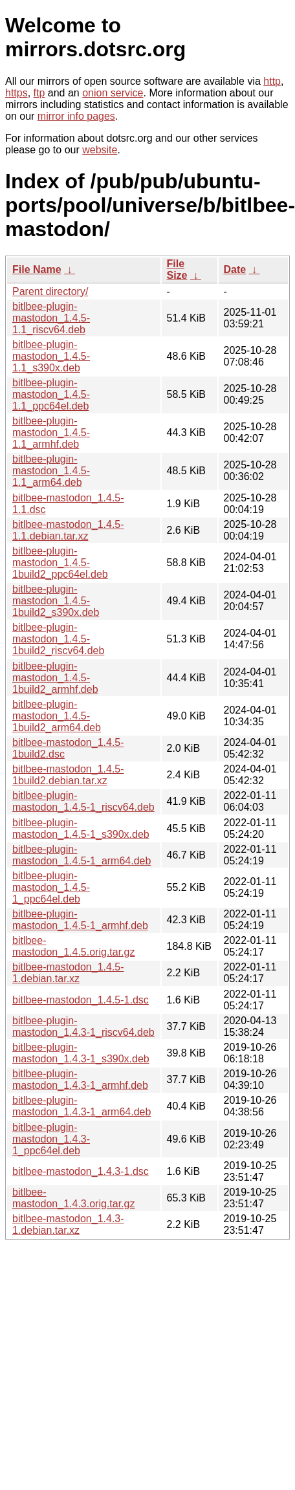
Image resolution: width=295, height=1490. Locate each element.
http (272, 81)
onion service (112, 92)
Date (235, 269)
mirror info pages (76, 116)
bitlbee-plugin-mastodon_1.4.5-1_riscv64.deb (83, 801)
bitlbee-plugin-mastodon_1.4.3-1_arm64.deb (81, 1106)
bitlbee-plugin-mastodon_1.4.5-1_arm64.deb (81, 855)
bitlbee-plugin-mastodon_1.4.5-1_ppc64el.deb (51, 887)
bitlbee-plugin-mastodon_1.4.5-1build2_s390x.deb (55, 601)
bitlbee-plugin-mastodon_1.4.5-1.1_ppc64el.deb (51, 394)
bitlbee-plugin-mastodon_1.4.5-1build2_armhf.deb (55, 678)
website (99, 149)
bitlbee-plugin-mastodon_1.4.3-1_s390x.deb (80, 1053)
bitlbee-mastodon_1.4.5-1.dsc (80, 999)
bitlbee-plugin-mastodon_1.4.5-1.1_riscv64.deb (51, 318)
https (16, 92)
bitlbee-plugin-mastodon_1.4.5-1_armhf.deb (80, 919)
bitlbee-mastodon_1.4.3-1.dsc (80, 1171)
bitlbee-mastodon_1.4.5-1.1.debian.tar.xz (68, 530)
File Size (177, 269)
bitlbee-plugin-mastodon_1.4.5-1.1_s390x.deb (51, 356)
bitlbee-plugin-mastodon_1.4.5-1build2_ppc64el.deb (60, 562)
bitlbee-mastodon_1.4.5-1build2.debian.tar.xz (68, 774)
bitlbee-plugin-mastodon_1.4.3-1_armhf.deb (80, 1079)
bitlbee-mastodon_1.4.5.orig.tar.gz (73, 946)
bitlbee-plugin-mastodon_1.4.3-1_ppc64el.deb (51, 1139)
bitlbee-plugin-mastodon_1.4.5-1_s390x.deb (80, 828)
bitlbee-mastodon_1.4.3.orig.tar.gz (73, 1198)
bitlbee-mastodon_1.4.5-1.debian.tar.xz (68, 972)
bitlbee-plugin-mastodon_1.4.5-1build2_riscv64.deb (58, 639)
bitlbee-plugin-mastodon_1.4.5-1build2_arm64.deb (56, 716)
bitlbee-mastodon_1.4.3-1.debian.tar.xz (68, 1224)
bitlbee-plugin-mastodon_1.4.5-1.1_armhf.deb (51, 432)
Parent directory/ (50, 291)
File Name (36, 269)
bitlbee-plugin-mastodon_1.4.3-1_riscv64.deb (83, 1026)
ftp (39, 92)
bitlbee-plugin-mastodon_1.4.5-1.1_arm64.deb (51, 471)
